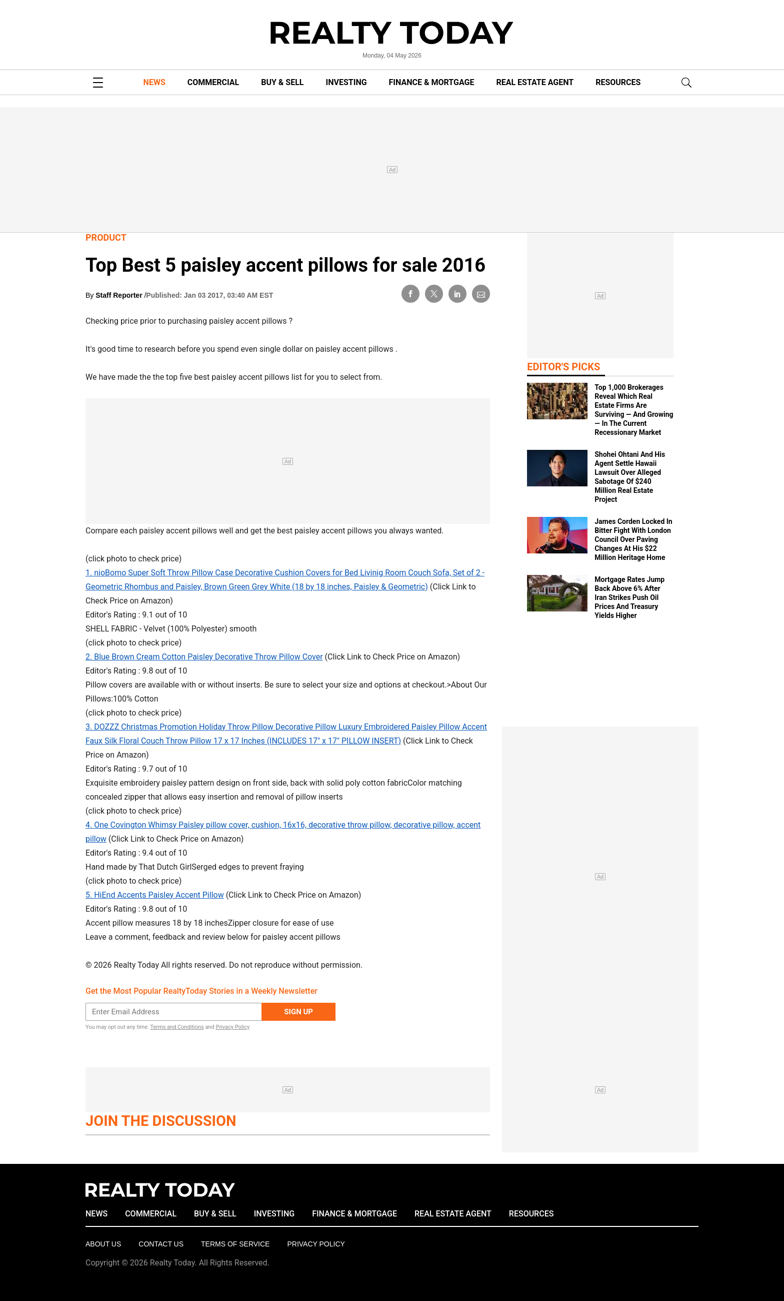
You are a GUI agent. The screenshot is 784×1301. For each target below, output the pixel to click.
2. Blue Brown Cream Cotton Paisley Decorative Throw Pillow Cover (204, 657)
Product (106, 237)
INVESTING (346, 82)
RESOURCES (618, 82)
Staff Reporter (120, 295)
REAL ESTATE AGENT (535, 82)
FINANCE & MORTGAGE (431, 82)
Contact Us (161, 1244)
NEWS (155, 82)
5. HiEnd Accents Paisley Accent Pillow (155, 895)
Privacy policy (315, 1244)
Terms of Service (235, 1244)
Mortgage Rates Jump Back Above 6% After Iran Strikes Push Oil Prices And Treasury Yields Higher (629, 597)
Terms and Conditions (177, 1027)
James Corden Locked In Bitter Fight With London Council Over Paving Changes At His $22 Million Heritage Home (633, 539)
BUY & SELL (282, 82)
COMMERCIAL (213, 82)
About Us (103, 1244)
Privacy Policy (233, 1027)
